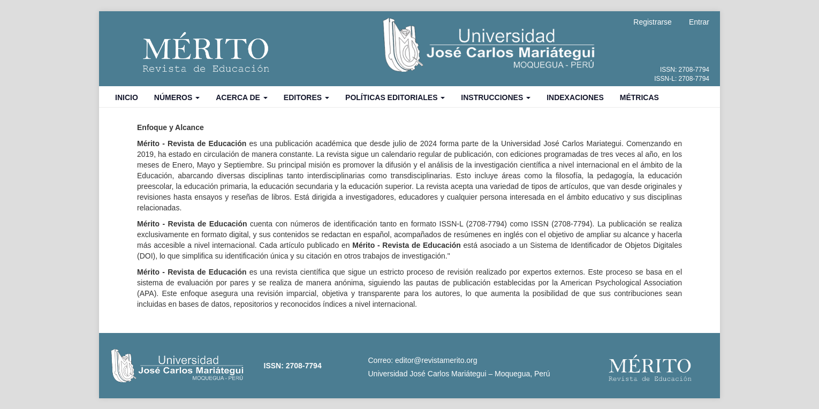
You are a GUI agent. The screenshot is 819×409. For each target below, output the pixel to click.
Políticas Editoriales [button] (395, 97)
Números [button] (177, 97)
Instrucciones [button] (495, 97)
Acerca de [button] (242, 97)
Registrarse (652, 22)
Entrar (699, 22)
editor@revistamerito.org (436, 360)
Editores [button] (306, 97)
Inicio (126, 97)
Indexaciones (575, 97)
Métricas (639, 97)
